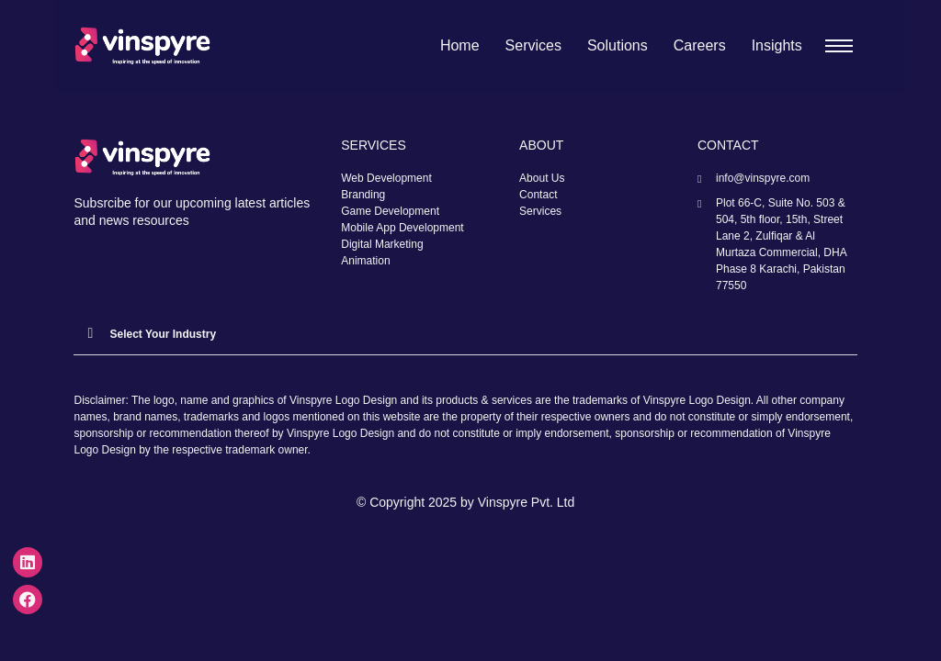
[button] (465, 333)
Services (533, 45)
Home (460, 45)
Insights (777, 45)
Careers (700, 45)
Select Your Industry (162, 334)
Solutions (617, 45)
